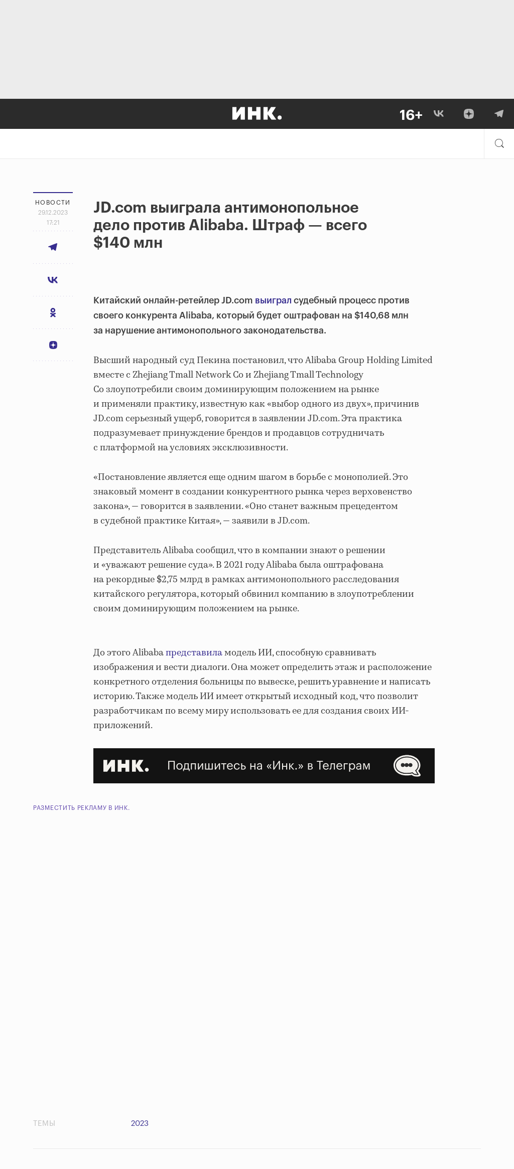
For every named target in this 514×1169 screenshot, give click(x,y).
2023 (140, 1123)
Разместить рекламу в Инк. (81, 808)
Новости (53, 203)
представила (194, 652)
